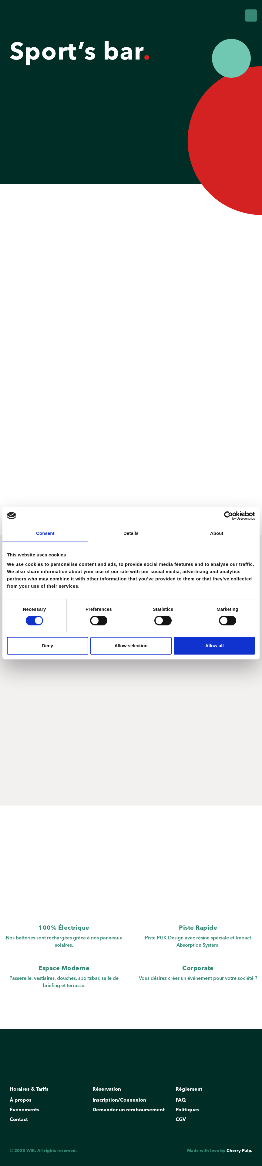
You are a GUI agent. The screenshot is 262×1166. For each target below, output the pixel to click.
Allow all (214, 645)
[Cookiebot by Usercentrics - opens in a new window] (228, 515)
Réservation (108, 1090)
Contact (20, 1121)
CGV (182, 1121)
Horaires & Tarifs (30, 1090)
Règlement (190, 1090)
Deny (47, 645)
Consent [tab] (45, 533)
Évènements (26, 1111)
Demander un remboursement (129, 1111)
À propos (22, 1101)
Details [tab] (131, 533)
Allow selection (130, 645)
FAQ (182, 1101)
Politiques (189, 1111)
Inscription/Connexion (120, 1101)
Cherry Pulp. (239, 1151)
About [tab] (216, 533)
